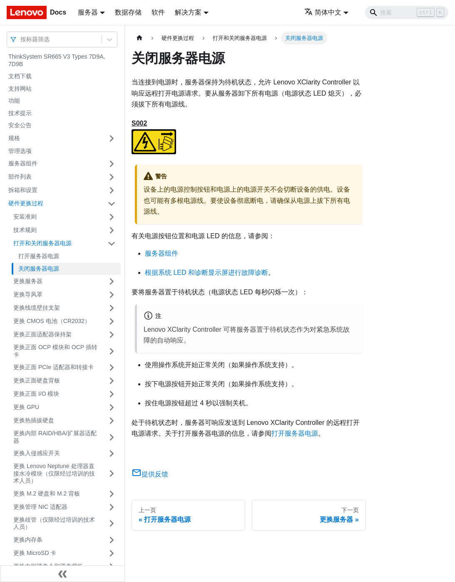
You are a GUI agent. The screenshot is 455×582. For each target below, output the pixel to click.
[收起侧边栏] (62, 573)
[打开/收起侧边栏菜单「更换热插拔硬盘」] (111, 420)
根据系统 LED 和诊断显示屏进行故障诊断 (206, 272)
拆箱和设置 (22, 190)
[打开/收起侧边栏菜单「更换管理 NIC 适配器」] (111, 507)
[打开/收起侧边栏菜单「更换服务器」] (111, 281)
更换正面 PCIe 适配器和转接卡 (53, 367)
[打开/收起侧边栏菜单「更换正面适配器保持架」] (111, 334)
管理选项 (20, 151)
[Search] (406, 12)
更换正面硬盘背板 (36, 380)
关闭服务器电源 (38, 268)
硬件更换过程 (25, 203)
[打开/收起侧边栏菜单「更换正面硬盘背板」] (111, 380)
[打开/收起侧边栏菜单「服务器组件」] (111, 163)
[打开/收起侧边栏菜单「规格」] (111, 138)
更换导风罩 (27, 294)
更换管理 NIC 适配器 (40, 506)
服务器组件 (22, 163)
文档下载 (20, 76)
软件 (158, 12)
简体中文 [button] (322, 12)
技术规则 (25, 230)
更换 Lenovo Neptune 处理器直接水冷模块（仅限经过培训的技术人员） (54, 473)
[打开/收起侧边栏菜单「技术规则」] (111, 230)
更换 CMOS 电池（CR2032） (51, 321)
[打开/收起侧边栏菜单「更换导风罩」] (111, 294)
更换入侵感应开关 (36, 453)
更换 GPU (26, 407)
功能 (14, 100)
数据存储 (128, 12)
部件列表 (20, 176)
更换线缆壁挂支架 (36, 307)
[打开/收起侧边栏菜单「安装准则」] (111, 217)
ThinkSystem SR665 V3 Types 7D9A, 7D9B (56, 60)
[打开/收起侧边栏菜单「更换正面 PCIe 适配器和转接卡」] (111, 367)
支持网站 (20, 88)
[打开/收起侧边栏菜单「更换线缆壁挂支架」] (111, 308)
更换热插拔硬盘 (33, 420)
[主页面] (139, 38)
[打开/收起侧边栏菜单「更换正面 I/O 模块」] (111, 394)
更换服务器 (27, 281)
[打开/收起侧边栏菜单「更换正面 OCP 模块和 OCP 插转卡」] (111, 351)
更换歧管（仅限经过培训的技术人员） (54, 523)
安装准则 (25, 216)
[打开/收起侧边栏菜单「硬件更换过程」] (111, 203)
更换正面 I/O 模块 (36, 393)
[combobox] (21, 39)
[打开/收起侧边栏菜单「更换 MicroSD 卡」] (111, 553)
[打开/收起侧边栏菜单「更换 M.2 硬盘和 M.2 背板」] (111, 494)
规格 (14, 138)
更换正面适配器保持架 (42, 334)
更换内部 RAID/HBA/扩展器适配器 (55, 437)
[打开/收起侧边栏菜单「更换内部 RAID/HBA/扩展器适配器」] (111, 437)
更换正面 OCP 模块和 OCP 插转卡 (55, 351)
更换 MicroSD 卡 (34, 553)
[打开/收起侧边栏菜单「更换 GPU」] (111, 407)
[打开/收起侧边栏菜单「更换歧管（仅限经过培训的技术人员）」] (111, 523)
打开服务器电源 (38, 256)
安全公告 (20, 125)
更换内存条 (27, 539)
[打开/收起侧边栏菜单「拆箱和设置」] (111, 190)
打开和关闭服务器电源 (42, 243)
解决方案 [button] (188, 12)
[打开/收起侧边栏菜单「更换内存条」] (111, 540)
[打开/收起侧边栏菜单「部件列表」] (111, 177)
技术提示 (20, 113)
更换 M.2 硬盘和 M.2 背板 (46, 493)
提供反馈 (150, 474)
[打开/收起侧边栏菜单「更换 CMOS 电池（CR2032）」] (111, 321)
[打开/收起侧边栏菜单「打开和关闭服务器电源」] (111, 243)
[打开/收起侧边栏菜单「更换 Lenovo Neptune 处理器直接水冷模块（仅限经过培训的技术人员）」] (111, 473)
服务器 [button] (88, 12)
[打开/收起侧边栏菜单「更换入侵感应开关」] (111, 453)
